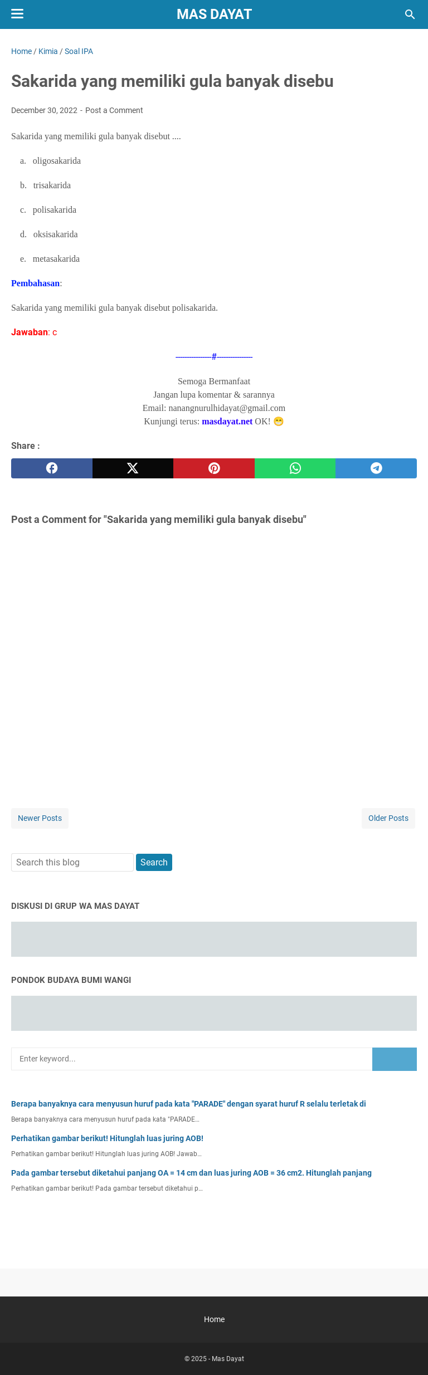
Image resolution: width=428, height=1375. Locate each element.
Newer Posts (40, 818)
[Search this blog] (410, 14)
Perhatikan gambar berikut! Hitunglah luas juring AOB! (107, 1138)
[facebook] (52, 468)
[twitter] (133, 468)
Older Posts (388, 818)
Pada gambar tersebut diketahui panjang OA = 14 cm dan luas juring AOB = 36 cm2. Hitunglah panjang (191, 1172)
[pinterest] (214, 468)
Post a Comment (114, 110)
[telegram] (376, 468)
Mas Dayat (214, 14)
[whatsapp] (295, 468)
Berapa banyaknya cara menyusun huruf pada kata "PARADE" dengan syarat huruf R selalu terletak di (188, 1103)
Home (214, 1319)
